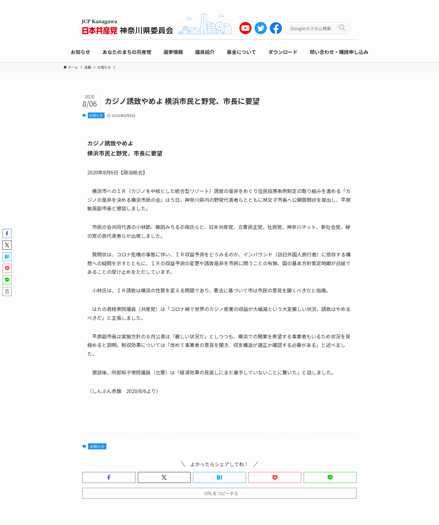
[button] (108, 477)
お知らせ (96, 115)
